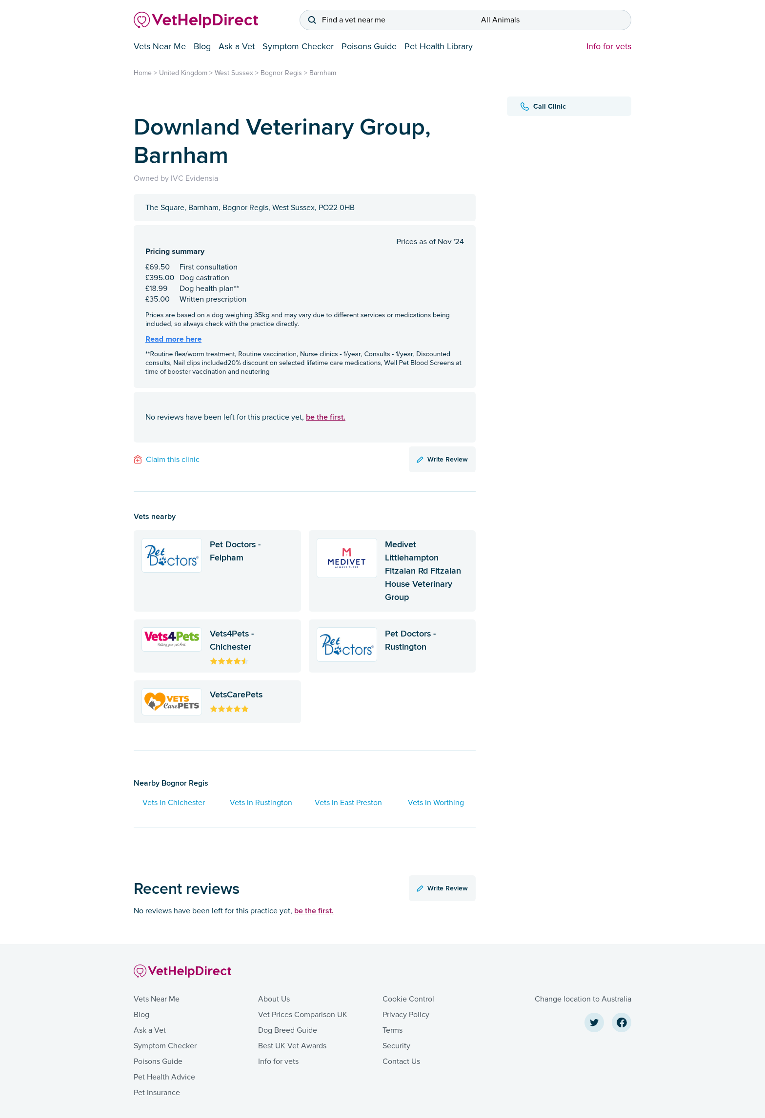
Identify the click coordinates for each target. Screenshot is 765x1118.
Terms (392, 1030)
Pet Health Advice (164, 1077)
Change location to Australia (583, 999)
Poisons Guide (369, 46)
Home (143, 73)
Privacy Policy (405, 1015)
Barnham (322, 73)
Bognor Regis (281, 73)
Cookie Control (408, 999)
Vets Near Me (160, 46)
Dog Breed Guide (287, 1030)
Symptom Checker (298, 46)
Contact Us (401, 1061)
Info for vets (608, 46)
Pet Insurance (157, 1093)
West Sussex (234, 73)
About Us (274, 999)
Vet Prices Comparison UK (302, 1015)
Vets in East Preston (348, 803)
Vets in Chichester (173, 803)
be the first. (325, 417)
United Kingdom (183, 73)
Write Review (442, 459)
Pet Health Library (438, 46)
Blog (202, 46)
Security (396, 1046)
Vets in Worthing (436, 803)
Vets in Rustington (261, 803)
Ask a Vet (237, 46)
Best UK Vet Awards (292, 1046)
